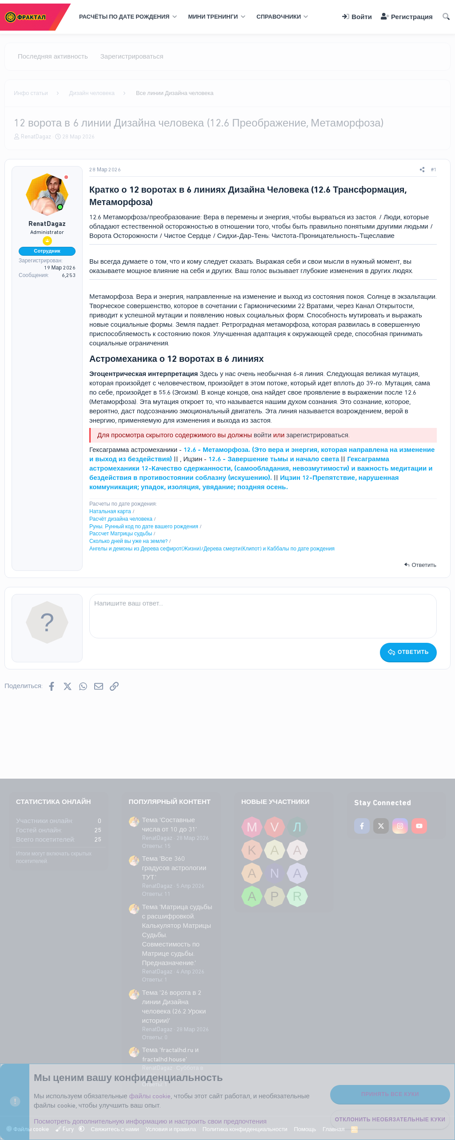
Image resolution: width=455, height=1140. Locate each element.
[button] (126, 17)
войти (262, 435)
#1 (434, 169)
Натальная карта (110, 511)
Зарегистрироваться (132, 56)
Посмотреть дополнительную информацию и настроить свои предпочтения (150, 1121)
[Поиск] (446, 17)
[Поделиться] (422, 170)
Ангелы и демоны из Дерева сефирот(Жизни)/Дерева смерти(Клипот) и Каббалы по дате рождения (212, 549)
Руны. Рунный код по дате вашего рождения (143, 526)
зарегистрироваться (317, 435)
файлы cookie (150, 1096)
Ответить (423, 565)
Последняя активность (53, 56)
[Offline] (66, 177)
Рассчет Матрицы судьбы (120, 533)
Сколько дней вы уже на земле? (128, 541)
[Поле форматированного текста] (263, 616)
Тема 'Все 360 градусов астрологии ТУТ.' (174, 868)
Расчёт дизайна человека (120, 519)
